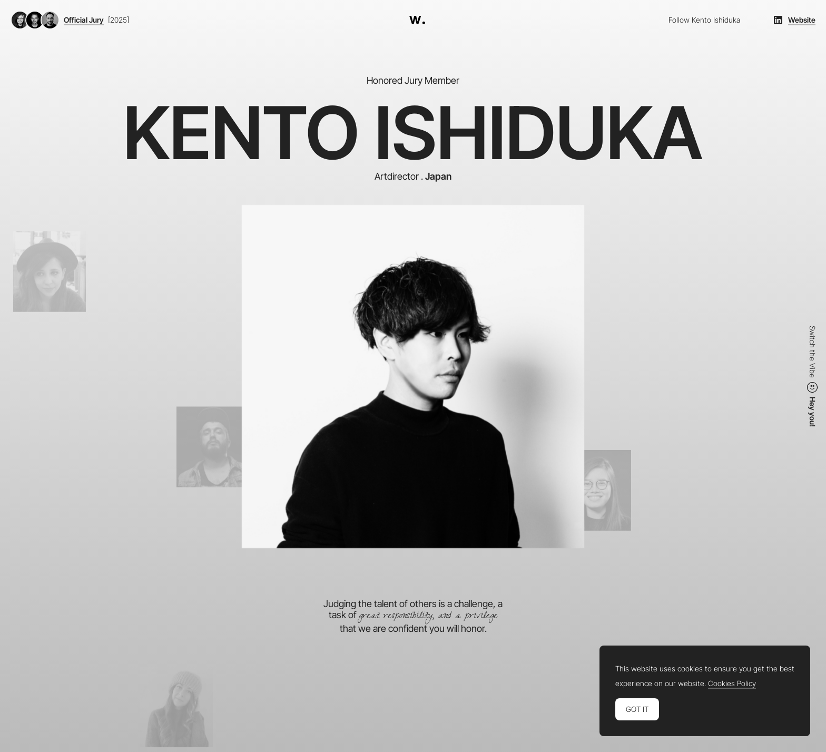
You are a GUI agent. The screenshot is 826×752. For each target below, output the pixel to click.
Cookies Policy (732, 683)
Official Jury (84, 20)
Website (801, 20)
